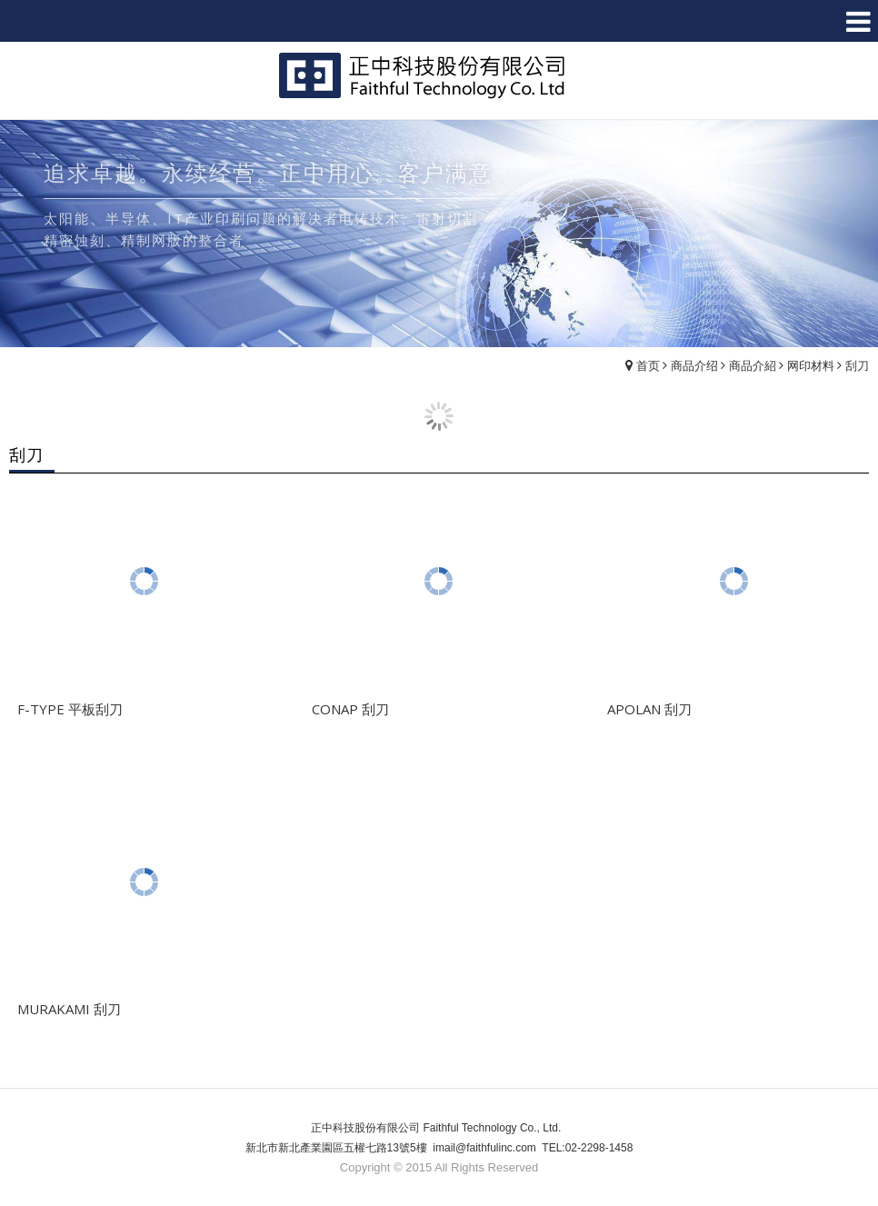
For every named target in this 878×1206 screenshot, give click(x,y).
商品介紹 (752, 365)
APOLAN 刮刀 (649, 709)
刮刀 (857, 365)
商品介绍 (694, 365)
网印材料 (810, 365)
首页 (648, 365)
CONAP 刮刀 (350, 709)
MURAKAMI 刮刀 (69, 1009)
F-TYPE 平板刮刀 (70, 709)
